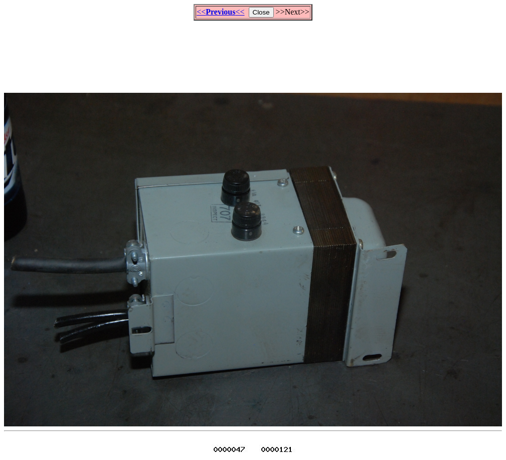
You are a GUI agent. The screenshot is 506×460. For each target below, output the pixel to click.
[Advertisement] (253, 52)
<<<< (220, 12)
